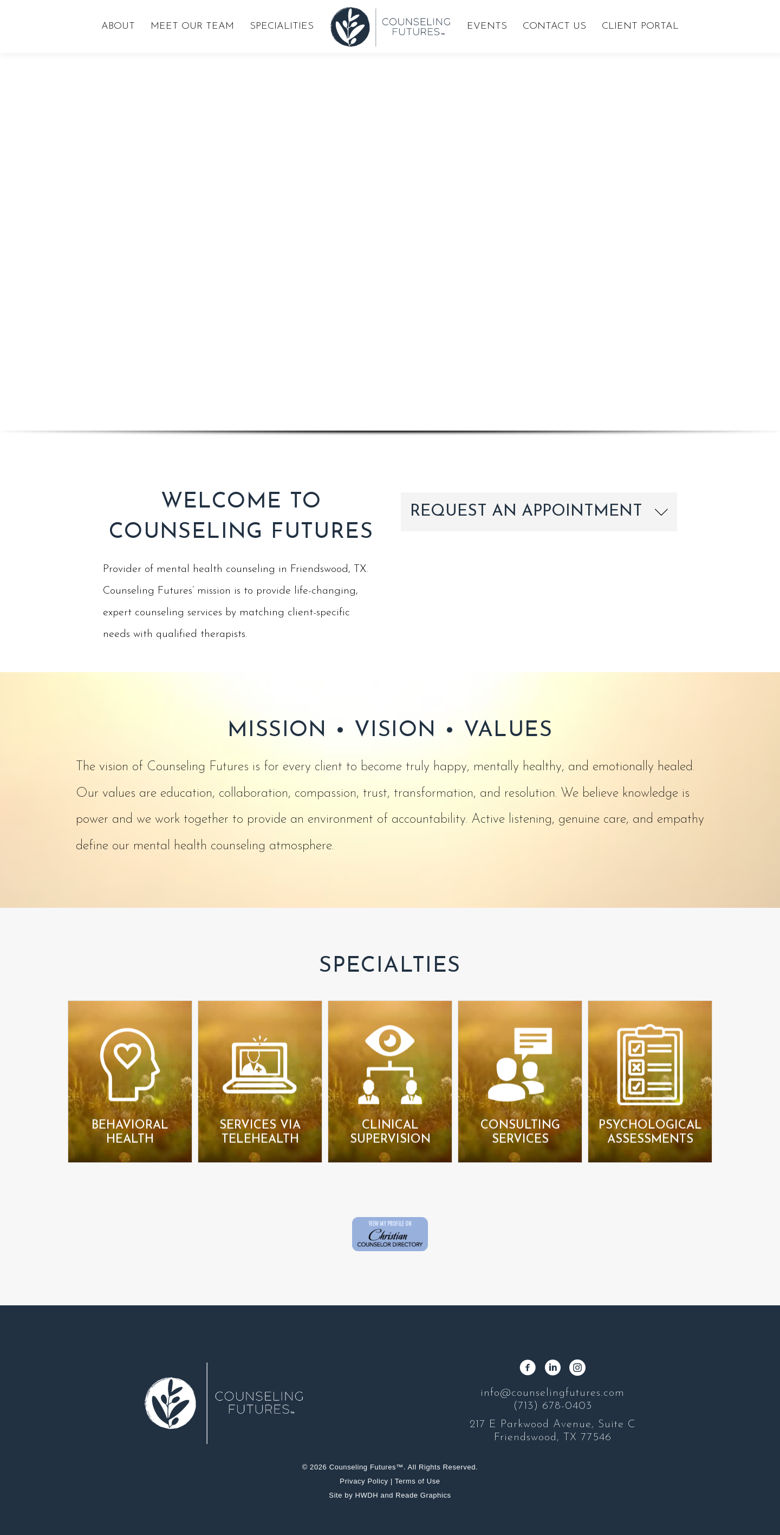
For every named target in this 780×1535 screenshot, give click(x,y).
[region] (390, 232)
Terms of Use (417, 1481)
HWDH (367, 1495)
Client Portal (640, 26)
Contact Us (554, 26)
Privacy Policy (364, 1481)
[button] (539, 511)
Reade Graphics (423, 1495)
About (118, 26)
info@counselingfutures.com (552, 1393)
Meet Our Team (192, 26)
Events (487, 26)
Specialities (282, 26)
